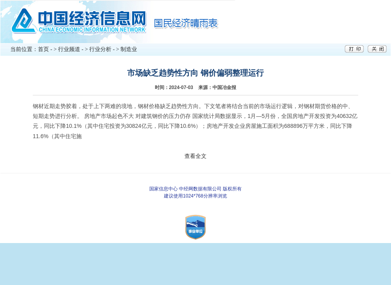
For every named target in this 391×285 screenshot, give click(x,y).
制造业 (128, 49)
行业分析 (100, 49)
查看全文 (195, 156)
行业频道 (69, 49)
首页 (43, 49)
